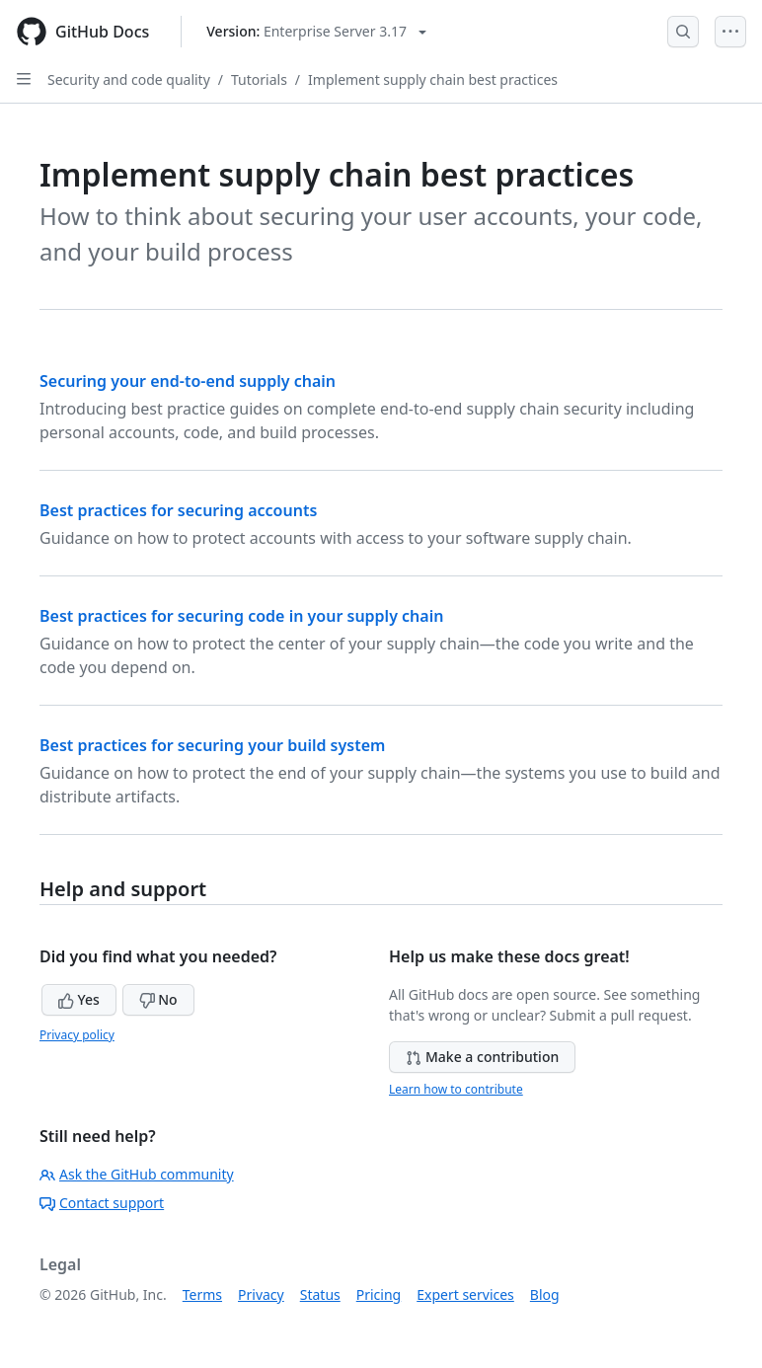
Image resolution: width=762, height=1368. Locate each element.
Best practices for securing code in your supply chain (241, 616)
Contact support (101, 1202)
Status (320, 1294)
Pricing (378, 1294)
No (158, 999)
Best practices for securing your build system (212, 745)
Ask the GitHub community (136, 1174)
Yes (79, 999)
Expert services (465, 1294)
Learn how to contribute (456, 1089)
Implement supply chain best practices (433, 79)
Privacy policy (76, 1034)
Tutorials (259, 79)
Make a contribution (482, 1056)
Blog (545, 1294)
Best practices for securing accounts (178, 510)
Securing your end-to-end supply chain (187, 381)
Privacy (261, 1294)
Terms (202, 1294)
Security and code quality (128, 79)
